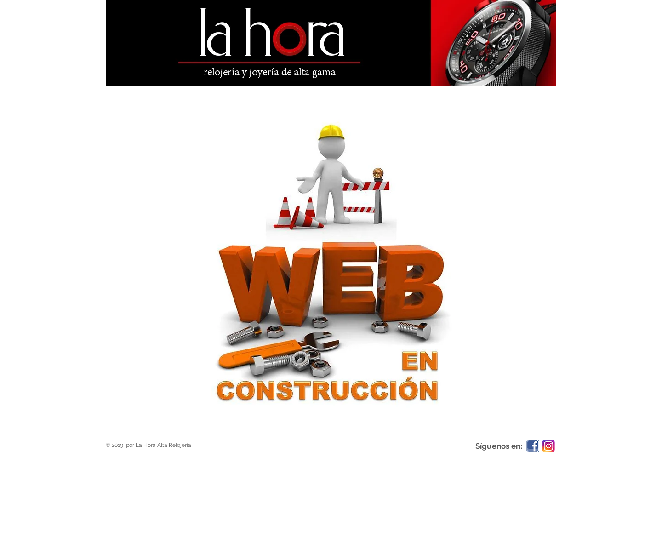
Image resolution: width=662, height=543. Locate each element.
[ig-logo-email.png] (548, 446)
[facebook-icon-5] (532, 446)
